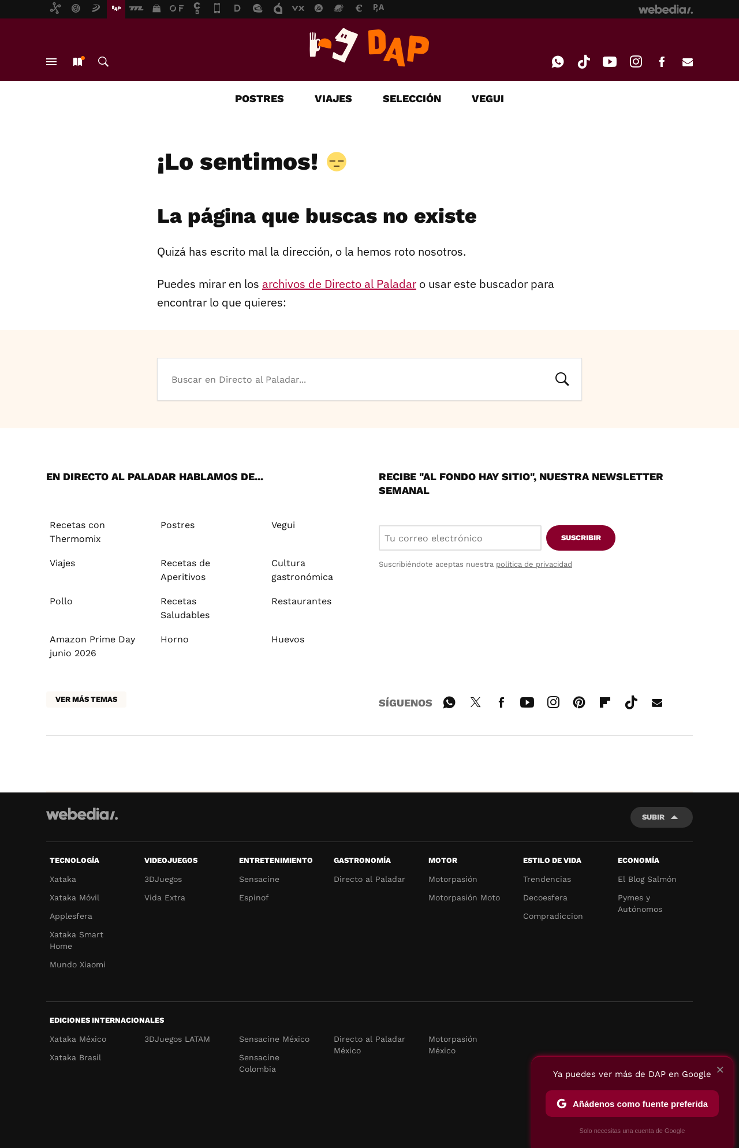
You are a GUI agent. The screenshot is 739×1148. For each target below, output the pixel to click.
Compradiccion (553, 916)
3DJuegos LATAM (177, 1039)
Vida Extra (164, 897)
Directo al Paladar (369, 879)
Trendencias (547, 879)
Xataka (63, 879)
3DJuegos (163, 879)
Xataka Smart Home (76, 940)
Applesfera (71, 916)
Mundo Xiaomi (78, 964)
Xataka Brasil (75, 1057)
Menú (51, 62)
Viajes (62, 563)
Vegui (283, 524)
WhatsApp (557, 62)
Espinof (254, 897)
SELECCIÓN (412, 98)
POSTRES (259, 98)
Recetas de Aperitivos (185, 570)
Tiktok (583, 62)
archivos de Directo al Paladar (339, 283)
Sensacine (259, 879)
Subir (653, 817)
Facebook (661, 62)
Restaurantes (301, 601)
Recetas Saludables (185, 608)
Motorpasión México (452, 1044)
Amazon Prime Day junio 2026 (92, 646)
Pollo (61, 601)
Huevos (287, 639)
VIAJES (333, 98)
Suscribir (581, 537)
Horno (175, 639)
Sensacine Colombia (259, 1063)
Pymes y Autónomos (640, 903)
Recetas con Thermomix (77, 531)
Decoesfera (545, 897)
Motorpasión (452, 879)
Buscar (103, 62)
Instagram (635, 62)
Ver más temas (86, 699)
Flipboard (605, 700)
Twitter (475, 700)
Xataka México (78, 1039)
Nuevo (77, 62)
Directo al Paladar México (369, 1044)
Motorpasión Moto (464, 897)
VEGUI (488, 98)
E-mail (687, 62)
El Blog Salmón (647, 879)
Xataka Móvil (74, 897)
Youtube (609, 62)
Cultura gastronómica (302, 570)
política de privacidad (534, 564)
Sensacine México (274, 1039)
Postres (178, 524)
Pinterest (579, 700)
